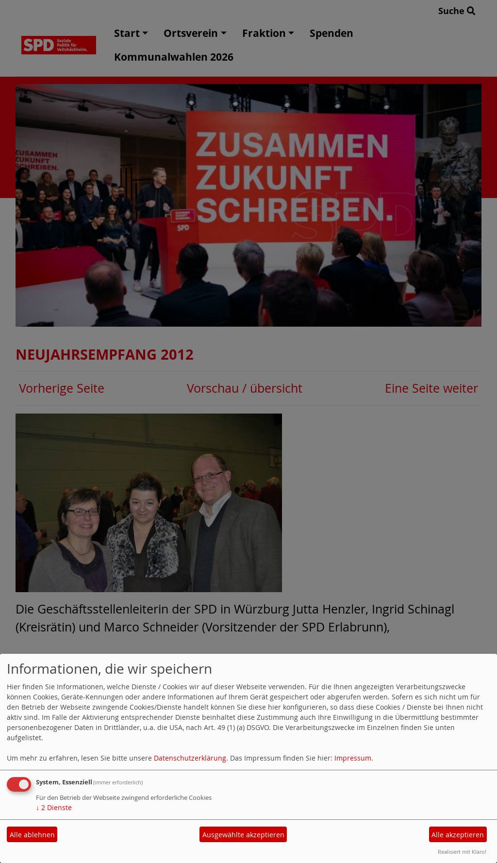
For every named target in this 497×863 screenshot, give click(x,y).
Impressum (352, 758)
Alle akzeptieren (457, 834)
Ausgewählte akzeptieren (243, 834)
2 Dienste (54, 807)
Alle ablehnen (32, 834)
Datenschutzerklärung (190, 758)
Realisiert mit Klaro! (462, 851)
